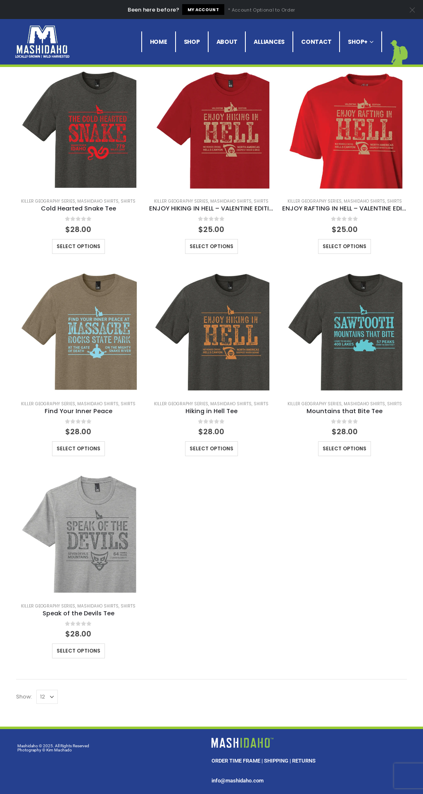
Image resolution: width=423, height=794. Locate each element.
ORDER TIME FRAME (236, 761)
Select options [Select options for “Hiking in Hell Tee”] (211, 448)
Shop (192, 42)
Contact (316, 42)
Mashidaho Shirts (98, 201)
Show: (24, 697)
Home (158, 42)
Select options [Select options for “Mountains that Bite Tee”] (344, 448)
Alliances (269, 42)
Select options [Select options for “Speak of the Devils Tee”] (78, 650)
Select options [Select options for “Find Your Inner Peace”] (78, 448)
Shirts (128, 201)
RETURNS (304, 761)
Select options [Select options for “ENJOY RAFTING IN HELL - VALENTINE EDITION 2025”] (344, 246)
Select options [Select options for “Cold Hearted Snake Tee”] (78, 246)
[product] (78, 128)
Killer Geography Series (48, 201)
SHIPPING (276, 761)
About (227, 42)
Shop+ (358, 42)
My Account (203, 10)
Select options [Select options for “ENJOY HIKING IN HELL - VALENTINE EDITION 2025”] (211, 246)
